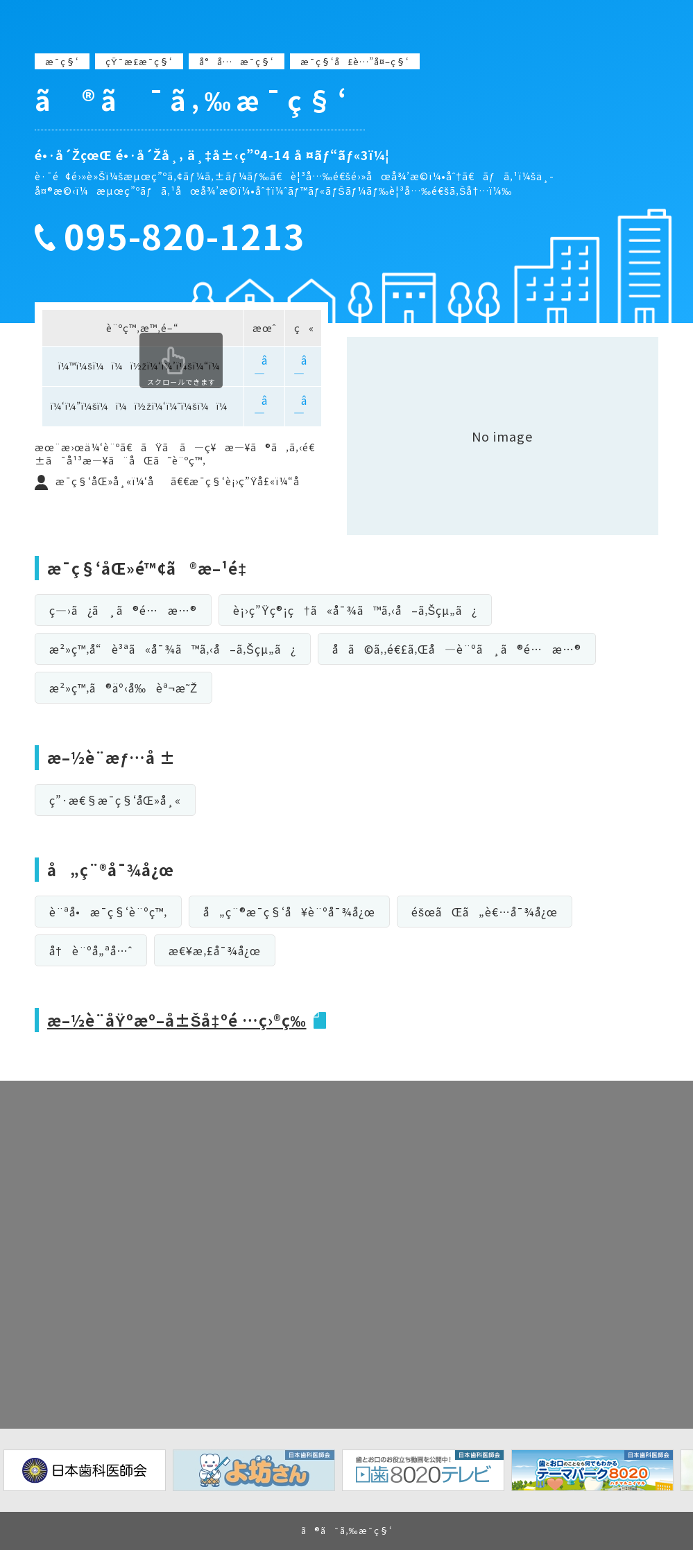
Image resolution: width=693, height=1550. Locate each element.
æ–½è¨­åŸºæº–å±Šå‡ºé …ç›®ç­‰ (177, 1020)
